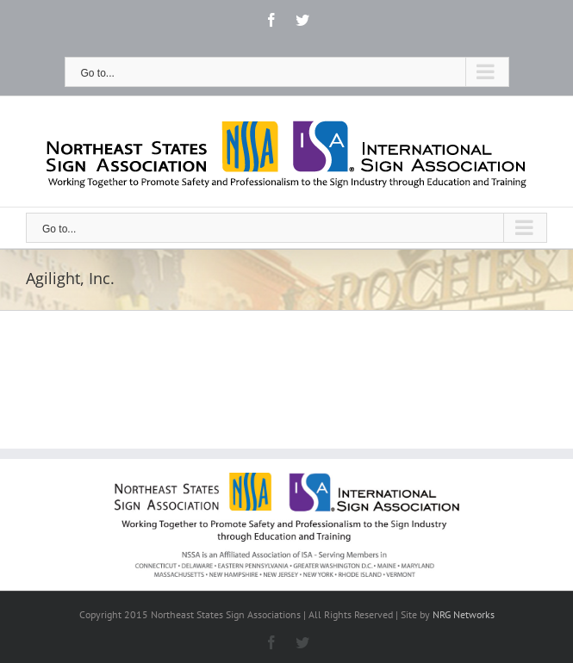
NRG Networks (464, 614)
